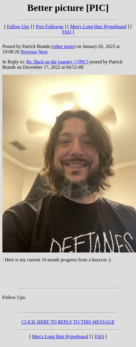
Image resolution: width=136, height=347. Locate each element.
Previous (28, 51)
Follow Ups (18, 26)
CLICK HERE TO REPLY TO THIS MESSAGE (68, 321)
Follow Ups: (14, 297)
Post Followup (50, 26)
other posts (63, 46)
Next (43, 51)
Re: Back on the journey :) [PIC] (57, 61)
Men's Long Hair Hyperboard (98, 26)
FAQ (66, 31)
